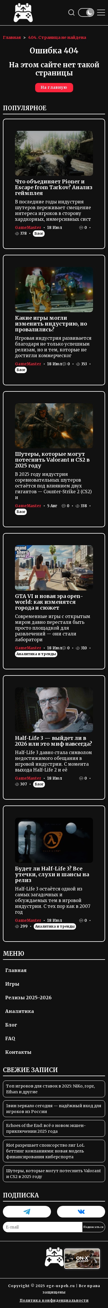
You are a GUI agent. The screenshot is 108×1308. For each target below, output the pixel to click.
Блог (38, 233)
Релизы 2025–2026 (28, 997)
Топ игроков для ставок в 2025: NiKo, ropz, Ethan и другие (50, 1088)
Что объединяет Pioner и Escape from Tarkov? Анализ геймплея (53, 187)
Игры (12, 984)
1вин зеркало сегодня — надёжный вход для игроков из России (53, 1108)
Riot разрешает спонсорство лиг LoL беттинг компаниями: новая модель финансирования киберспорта (45, 1151)
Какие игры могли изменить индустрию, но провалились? (51, 324)
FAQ (10, 1038)
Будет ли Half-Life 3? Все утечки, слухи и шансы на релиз (52, 874)
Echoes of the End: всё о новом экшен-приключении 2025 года (46, 1128)
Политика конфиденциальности (54, 1300)
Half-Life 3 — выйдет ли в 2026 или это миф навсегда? (53, 741)
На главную (54, 87)
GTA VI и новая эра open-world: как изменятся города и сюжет (49, 602)
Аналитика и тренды (36, 654)
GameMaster (28, 227)
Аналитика (19, 1011)
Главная (15, 970)
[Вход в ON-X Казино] (82, 1259)
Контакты (18, 1052)
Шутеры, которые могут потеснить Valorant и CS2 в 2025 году (52, 460)
